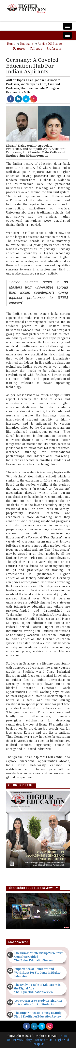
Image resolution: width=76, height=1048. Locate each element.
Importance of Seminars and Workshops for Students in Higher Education (37, 972)
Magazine (26, 44)
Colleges (36, 48)
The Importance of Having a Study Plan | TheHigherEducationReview (38, 1014)
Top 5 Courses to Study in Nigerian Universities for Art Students (38, 1002)
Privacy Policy (22, 1040)
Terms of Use (43, 1040)
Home (11, 44)
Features (19, 48)
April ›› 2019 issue (50, 44)
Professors (54, 48)
